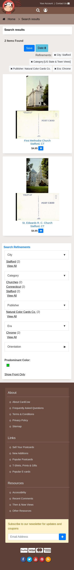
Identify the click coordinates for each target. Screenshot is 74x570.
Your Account (46, 3)
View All (12, 265)
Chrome (11, 332)
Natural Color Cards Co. (21, 311)
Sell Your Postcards (23, 447)
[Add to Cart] (40, 148)
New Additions (20, 453)
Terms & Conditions (23, 414)
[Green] (8, 365)
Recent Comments (22, 498)
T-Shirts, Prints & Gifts (24, 465)
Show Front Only (15, 374)
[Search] (38, 10)
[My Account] (45, 10)
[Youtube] (36, 559)
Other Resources (21, 510)
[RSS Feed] (48, 559)
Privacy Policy (20, 420)
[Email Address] (33, 536)
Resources (16, 483)
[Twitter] (29, 559)
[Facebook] (23, 559)
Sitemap (17, 426)
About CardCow (21, 402)
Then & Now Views (22, 504)
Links (12, 438)
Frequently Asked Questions (28, 408)
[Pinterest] (42, 559)
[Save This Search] (29, 48)
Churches (12, 282)
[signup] (62, 536)
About (12, 392)
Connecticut (13, 286)
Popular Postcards (22, 459)
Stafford (11, 261)
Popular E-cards (21, 471)
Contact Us (61, 3)
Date (42, 47)
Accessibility (19, 492)
